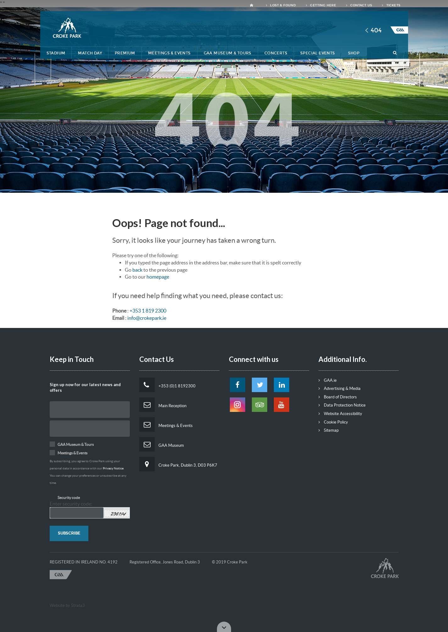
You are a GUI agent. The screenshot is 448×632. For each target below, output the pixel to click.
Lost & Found (281, 5)
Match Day (90, 53)
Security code (69, 498)
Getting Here (321, 5)
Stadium (56, 53)
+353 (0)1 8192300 (167, 385)
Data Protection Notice (342, 405)
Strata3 (78, 605)
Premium (125, 53)
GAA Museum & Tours (228, 53)
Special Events (317, 53)
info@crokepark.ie (146, 318)
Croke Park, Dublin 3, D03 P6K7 (178, 464)
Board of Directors (337, 397)
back (137, 270)
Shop (354, 53)
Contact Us (359, 5)
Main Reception (162, 404)
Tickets (391, 5)
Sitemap (328, 430)
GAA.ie (327, 380)
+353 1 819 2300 (148, 310)
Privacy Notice (113, 468)
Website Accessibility (340, 413)
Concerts (275, 53)
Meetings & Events (169, 53)
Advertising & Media (339, 388)
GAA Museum (161, 444)
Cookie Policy (333, 422)
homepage (158, 277)
